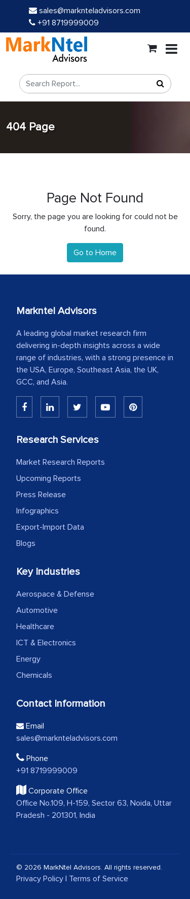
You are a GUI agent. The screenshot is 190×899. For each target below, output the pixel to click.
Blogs (25, 543)
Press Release (41, 495)
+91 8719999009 (64, 23)
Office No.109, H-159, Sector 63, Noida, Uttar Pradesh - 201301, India (94, 809)
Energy (28, 659)
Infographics (37, 511)
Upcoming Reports (48, 478)
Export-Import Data (50, 527)
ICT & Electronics (46, 643)
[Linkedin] (24, 407)
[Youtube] (105, 407)
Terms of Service (98, 879)
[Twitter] (77, 407)
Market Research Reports (60, 462)
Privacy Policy (39, 879)
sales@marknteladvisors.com (84, 11)
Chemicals (34, 675)
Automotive (37, 610)
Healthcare (35, 626)
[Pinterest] (133, 407)
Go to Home (95, 253)
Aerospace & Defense (55, 594)
